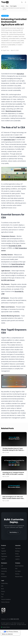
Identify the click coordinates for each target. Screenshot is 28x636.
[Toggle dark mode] (22, 2)
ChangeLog (4, 568)
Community (4, 571)
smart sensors (20, 137)
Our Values (18, 571)
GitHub (3, 573)
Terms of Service (5, 602)
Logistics (17, 559)
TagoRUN (3, 551)
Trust (2, 594)
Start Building (14, 532)
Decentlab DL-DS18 (15, 246)
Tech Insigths (13, 6)
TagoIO (3, 548)
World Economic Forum (13, 111)
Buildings (17, 551)
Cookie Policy (4, 583)
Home (2, 6)
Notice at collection (7, 634)
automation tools (9, 139)
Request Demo (18, 576)
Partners (17, 573)
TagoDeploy (4, 556)
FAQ (16, 568)
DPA (2, 586)
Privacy (3, 591)
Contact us (3, 619)
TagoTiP (3, 559)
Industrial (17, 556)
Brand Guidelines (19, 565)
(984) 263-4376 (15, 619)
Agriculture (20, 74)
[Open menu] (25, 2)
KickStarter (4, 576)
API (2, 565)
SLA (2, 596)
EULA (2, 588)
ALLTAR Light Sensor (8, 280)
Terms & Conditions (6, 599)
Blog (7, 6)
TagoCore (3, 553)
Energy (17, 553)
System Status (5, 627)
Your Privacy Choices (12, 631)
